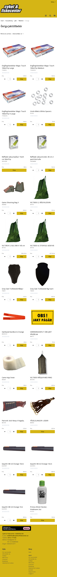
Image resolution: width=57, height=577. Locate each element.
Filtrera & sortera (11, 34)
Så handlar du (6, 554)
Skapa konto (32, 572)
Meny (52, 2)
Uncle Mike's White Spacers (40, 111)
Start (2, 21)
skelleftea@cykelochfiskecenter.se (17, 535)
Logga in (31, 573)
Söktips (4, 556)
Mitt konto (5, 557)
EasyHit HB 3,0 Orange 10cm (13, 464)
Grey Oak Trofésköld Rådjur (12, 289)
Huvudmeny (9, 21)
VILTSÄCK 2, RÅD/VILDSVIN (40, 202)
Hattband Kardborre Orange (13, 332)
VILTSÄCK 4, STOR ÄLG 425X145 (42, 245)
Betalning (5, 561)
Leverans (5, 559)
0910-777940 (12, 538)
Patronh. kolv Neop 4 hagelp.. (13, 421)
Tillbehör (21, 21)
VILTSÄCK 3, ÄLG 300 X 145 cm (13, 245)
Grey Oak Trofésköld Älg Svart (41, 289)
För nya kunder (6, 552)
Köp (21, 79)
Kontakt (31, 570)
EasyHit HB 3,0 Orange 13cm (41, 464)
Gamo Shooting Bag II (10, 202)
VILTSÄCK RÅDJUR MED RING (41, 377)
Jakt (15, 21)
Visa (14, 170)
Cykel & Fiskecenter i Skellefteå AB (12, 534)
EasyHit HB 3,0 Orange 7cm (12, 507)
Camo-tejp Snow (8, 377)
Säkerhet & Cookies (8, 563)
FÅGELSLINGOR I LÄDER (39, 421)
